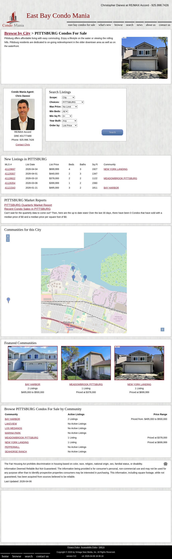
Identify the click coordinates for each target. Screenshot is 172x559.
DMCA (102, 547)
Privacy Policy (73, 547)
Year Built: (55, 120)
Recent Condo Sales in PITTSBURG (27, 209)
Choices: (54, 102)
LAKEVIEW (11, 423)
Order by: (55, 125)
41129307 (10, 173)
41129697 (10, 169)
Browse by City (17, 33)
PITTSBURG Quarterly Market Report (28, 205)
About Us (150, 24)
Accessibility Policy (89, 547)
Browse (119, 24)
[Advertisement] (86, 515)
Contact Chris (23, 144)
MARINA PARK (13, 433)
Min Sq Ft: (55, 116)
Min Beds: (55, 111)
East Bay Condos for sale (81, 24)
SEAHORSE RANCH (16, 451)
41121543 (10, 187)
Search (129, 24)
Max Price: (55, 106)
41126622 (10, 178)
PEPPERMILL (12, 447)
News (140, 24)
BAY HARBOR (111, 187)
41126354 (10, 183)
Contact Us (164, 24)
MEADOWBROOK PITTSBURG (120, 178)
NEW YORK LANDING (115, 169)
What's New (105, 24)
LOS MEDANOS (13, 428)
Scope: (53, 97)
